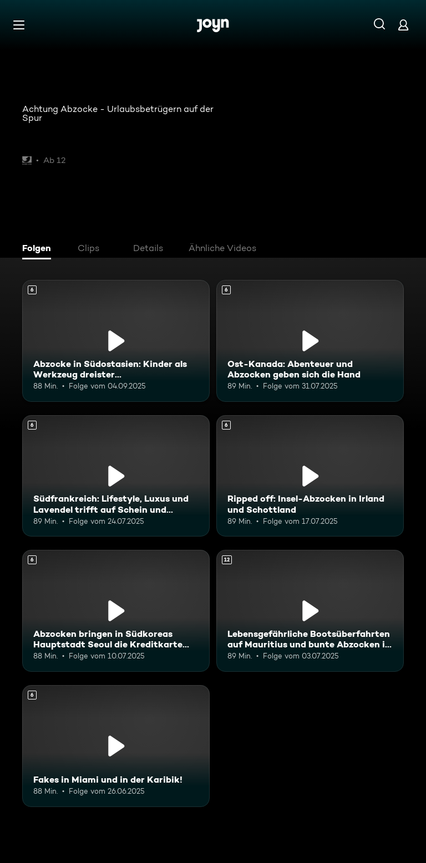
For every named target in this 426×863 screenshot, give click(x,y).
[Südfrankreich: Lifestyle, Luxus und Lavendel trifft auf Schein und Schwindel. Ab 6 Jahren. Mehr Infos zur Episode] (116, 476)
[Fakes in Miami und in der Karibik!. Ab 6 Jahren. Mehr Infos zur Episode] (116, 746)
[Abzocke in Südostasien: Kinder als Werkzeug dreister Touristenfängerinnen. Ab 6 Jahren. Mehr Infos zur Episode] (116, 341)
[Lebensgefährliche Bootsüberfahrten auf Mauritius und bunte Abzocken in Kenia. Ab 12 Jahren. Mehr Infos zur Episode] (310, 611)
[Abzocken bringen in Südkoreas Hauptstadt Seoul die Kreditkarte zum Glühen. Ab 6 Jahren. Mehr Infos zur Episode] (116, 611)
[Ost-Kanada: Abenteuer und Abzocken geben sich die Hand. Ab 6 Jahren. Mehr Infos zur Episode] (310, 341)
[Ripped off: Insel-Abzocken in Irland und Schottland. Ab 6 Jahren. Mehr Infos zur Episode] (310, 476)
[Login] (403, 24)
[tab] (39, 249)
